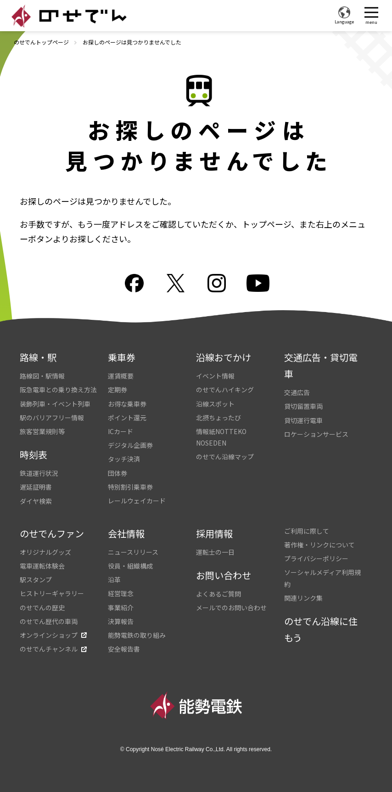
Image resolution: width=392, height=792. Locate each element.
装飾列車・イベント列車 (55, 403)
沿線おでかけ (223, 357)
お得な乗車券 (127, 403)
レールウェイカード (137, 500)
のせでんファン (52, 533)
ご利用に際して (306, 530)
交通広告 (297, 392)
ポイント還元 (127, 417)
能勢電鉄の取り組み (137, 635)
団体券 (117, 473)
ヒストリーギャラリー (52, 593)
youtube (257, 283)
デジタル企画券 (130, 445)
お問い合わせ (223, 575)
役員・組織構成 (130, 565)
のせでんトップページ (41, 42)
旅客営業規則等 (42, 431)
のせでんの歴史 (42, 607)
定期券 (117, 389)
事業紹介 (121, 607)
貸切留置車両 (303, 406)
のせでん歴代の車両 (49, 621)
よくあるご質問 (218, 593)
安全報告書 (124, 648)
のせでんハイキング (225, 389)
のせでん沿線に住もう (321, 629)
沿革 (114, 579)
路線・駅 (38, 357)
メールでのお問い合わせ (231, 607)
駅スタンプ (36, 579)
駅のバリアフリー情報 (52, 417)
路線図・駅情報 (42, 375)
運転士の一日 (215, 552)
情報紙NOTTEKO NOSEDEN (221, 437)
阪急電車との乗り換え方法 (58, 389)
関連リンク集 (303, 597)
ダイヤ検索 (36, 501)
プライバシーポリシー (316, 558)
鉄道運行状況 (39, 473)
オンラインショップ (49, 635)
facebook (134, 283)
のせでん (69, 16)
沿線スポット (215, 403)
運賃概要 (121, 375)
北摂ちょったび (218, 417)
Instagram (216, 283)
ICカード (120, 431)
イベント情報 (215, 375)
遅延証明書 (36, 486)
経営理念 (121, 593)
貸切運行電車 (303, 420)
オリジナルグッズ (45, 552)
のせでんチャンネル (49, 648)
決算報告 (121, 621)
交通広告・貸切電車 (321, 365)
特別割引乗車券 (130, 486)
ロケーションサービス (316, 434)
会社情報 (126, 533)
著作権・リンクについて (319, 544)
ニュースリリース (133, 552)
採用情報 (214, 533)
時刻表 (33, 454)
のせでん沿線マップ (225, 456)
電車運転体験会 (42, 565)
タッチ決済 (124, 458)
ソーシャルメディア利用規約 (322, 578)
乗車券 (121, 357)
